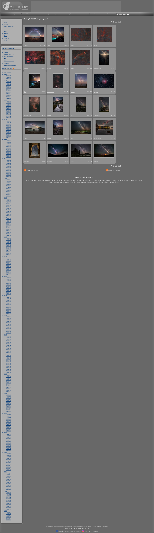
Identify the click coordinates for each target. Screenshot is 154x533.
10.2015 (8, 280)
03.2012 (8, 349)
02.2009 (8, 409)
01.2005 (8, 489)
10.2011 (8, 358)
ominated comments (10, 65)
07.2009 (8, 402)
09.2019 (8, 203)
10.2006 (8, 456)
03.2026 (8, 75)
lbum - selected (8, 58)
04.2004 (8, 504)
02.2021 (8, 175)
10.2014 (8, 300)
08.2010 (8, 381)
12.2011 (8, 356)
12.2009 (8, 395)
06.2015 (8, 286)
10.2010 (8, 378)
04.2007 (8, 446)
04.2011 (8, 367)
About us (6, 38)
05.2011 (8, 366)
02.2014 (8, 312)
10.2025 (8, 85)
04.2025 (8, 93)
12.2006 (8, 453)
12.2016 (8, 258)
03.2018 (8, 232)
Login (5, 22)
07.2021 (8, 167)
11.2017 (8, 240)
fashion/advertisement (104, 180)
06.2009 (8, 404)
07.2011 (8, 363)
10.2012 (8, 339)
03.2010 (8, 388)
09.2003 (8, 516)
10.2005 (8, 476)
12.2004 (8, 492)
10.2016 (8, 261)
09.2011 (8, 360)
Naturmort (72, 180)
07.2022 (8, 148)
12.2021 (8, 160)
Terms (5, 36)
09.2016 (8, 262)
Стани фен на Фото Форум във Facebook (69, 531)
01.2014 (8, 313)
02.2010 (8, 390)
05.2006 (8, 464)
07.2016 (8, 265)
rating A (55, 14)
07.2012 (8, 343)
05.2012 (8, 346)
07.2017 (8, 246)
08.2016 (8, 264)
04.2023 (8, 133)
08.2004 (8, 498)
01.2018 (8, 235)
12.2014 (8, 297)
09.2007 (8, 438)
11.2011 (8, 357)
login (14, 14)
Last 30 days (7, 72)
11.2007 (8, 435)
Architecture (80, 180)
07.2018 (8, 226)
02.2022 (8, 155)
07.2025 (8, 89)
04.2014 (8, 309)
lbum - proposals (9, 61)
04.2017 (8, 250)
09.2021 (8, 164)
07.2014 (8, 304)
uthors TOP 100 (8, 54)
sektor (72, 45)
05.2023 (8, 131)
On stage (83, 182)
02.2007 (8, 449)
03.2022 (8, 154)
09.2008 (8, 419)
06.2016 (8, 267)
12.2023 (8, 121)
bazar (96, 14)
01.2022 (8, 157)
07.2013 (8, 324)
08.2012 (8, 342)
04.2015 (8, 289)
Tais (48, 45)
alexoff (72, 115)
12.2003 (8, 512)
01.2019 (8, 215)
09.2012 (8, 340)
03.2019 (8, 212)
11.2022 (8, 142)
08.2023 (8, 127)
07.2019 (8, 206)
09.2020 (8, 184)
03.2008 (8, 428)
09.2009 (8, 399)
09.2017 (8, 243)
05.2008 (8, 425)
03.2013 (8, 330)
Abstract (56, 182)
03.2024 (8, 114)
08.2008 (8, 420)
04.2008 (8, 426)
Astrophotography (93, 182)
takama (26, 45)
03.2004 (8, 506)
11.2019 (8, 200)
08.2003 (8, 518)
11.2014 (8, 298)
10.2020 (8, 182)
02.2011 (8, 370)
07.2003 (8, 519)
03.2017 (8, 251)
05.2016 (8, 268)
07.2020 (8, 187)
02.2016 (8, 272)
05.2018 (8, 229)
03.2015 (8, 291)
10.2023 (8, 124)
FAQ (5, 40)
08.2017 (8, 244)
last (119, 22)
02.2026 (8, 77)
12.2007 (8, 434)
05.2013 (8, 327)
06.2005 (8, 482)
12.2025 (8, 82)
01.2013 (8, 333)
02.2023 (8, 135)
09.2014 (8, 301)
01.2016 (8, 274)
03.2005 (8, 486)
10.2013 (8, 319)
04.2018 (8, 230)
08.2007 (8, 440)
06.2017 (8, 247)
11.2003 (8, 514)
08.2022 (8, 146)
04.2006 (8, 465)
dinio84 (26, 68)
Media (28, 14)
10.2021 (8, 163)
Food (95, 180)
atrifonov (26, 161)
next (116, 22)
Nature (54, 180)
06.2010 (8, 384)
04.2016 (8, 269)
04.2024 (8, 113)
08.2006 (8, 459)
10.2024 (8, 104)
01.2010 (8, 391)
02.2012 (8, 351)
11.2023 (8, 122)
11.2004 (8, 494)
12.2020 (8, 179)
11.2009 (8, 396)
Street (27, 180)
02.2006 (8, 468)
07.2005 (8, 480)
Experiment (88, 180)
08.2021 (8, 166)
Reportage (34, 180)
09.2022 (8, 145)
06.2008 (8, 423)
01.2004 (8, 509)
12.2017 (8, 238)
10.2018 (8, 222)
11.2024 (8, 103)
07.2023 (8, 128)
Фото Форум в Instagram (91, 531)
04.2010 (8, 387)
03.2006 (8, 467)
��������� (123, 14)
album (41, 14)
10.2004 (8, 495)
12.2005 (8, 473)
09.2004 (8, 497)
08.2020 (8, 185)
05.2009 (8, 405)
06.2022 (8, 149)
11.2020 (8, 181)
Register (6, 24)
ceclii (72, 138)
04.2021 (8, 172)
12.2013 (8, 316)
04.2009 (8, 406)
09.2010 (8, 380)
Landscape (47, 180)
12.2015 (8, 277)
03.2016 (8, 271)
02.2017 (8, 253)
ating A (6, 63)
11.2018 (8, 220)
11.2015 (8, 279)
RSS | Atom (34, 170)
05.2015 (8, 288)
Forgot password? (9, 26)
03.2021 (8, 173)
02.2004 (8, 507)
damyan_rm (50, 92)
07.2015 (8, 285)
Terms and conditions (102, 526)
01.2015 (8, 293)
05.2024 (8, 111)
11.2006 (8, 455)
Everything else (64, 182)
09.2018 (8, 223)
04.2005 (8, 485)
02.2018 (8, 233)
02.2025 (8, 96)
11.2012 (8, 337)
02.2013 (8, 331)
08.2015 (8, 283)
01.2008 (8, 430)
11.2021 (8, 161)
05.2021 (8, 170)
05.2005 (8, 483)
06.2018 (8, 227)
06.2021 (8, 169)
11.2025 (8, 83)
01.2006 (8, 470)
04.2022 (8, 152)
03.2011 (8, 369)
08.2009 (8, 401)
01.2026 (8, 78)
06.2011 (8, 364)
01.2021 (8, 176)
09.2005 (8, 477)
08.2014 (8, 303)
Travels (73, 182)
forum (82, 14)
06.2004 (8, 501)
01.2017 (8, 254)
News (5, 31)
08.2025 (8, 87)
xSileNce (49, 161)
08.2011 (8, 361)
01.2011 (8, 372)
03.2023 (8, 134)
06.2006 (8, 462)
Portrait (40, 180)
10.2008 (8, 417)
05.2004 (8, 503)
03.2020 (8, 193)
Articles (6, 33)
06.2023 (8, 130)
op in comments (9, 56)
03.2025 (8, 95)
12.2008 (8, 414)
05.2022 (8, 151)
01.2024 (8, 117)
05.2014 (8, 307)
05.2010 (8, 385)
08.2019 (8, 205)
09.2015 (8, 282)
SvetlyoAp (97, 115)
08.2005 (8, 479)
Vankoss (96, 161)
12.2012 (8, 336)
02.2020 (8, 194)
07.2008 (8, 422)
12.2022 (8, 140)
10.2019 (8, 202)
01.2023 (8, 137)
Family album (104, 182)
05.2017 (8, 248)
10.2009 (8, 398)
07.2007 (8, 441)
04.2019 (8, 211)
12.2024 (8, 101)
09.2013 (8, 321)
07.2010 (8, 382)
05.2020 (8, 190)
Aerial (114, 180)
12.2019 (8, 199)
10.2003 (8, 515)
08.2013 (8, 322)
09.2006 (8, 458)
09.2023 (8, 125)
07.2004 (8, 500)
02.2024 (8, 116)
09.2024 (8, 106)
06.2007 (8, 443)
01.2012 (8, 352)
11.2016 (8, 259)
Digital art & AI (129, 180)
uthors (6, 52)
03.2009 (8, 408)
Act (136, 180)
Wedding (120, 180)
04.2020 (8, 191)
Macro (66, 180)
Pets (117, 182)
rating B (69, 14)
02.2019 (8, 214)
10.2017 (8, 241)
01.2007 (8, 450)
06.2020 (8, 188)
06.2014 (8, 306)
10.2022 (8, 143)
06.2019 (8, 208)
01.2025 (8, 98)
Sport (78, 182)
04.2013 (8, 328)
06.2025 (8, 90)
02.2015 (8, 292)
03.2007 (8, 447)
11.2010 (8, 377)
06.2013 (8, 325)
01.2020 (8, 196)
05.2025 (8, 92)
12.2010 (8, 375)
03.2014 (8, 310)
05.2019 (8, 209)
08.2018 (8, 224)
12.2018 (8, 219)
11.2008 (8, 416)
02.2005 (8, 488)
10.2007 (8, 437)
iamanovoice (97, 68)
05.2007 (8, 444)
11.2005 (8, 474)
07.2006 (8, 461)
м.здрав (96, 92)
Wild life (60, 180)
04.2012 (8, 348)
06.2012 (8, 345)
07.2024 (8, 109)
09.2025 (8, 86)
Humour (112, 182)
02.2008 (8, 429)
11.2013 (8, 318)
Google (118, 170)
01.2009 (8, 411)
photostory (109, 14)
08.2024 (8, 107)
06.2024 (8, 110)
